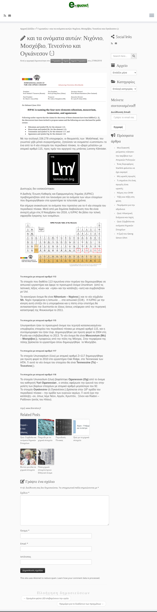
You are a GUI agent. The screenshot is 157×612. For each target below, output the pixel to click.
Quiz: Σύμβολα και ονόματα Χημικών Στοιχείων (28, 440)
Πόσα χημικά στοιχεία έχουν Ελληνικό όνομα (45, 470)
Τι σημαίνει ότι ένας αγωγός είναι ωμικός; (126, 184)
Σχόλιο (24, 492)
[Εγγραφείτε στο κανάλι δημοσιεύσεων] (6, 15)
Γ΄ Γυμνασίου (42, 28)
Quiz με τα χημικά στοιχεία (81, 439)
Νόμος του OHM (125, 192)
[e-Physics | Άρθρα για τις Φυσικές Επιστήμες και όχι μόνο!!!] (78, 5)
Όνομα (24, 530)
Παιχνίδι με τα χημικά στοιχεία (45, 439)
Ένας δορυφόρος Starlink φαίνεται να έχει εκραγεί (125, 168)
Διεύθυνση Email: (121, 112)
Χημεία (66, 61)
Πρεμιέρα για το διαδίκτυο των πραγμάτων (81, 603)
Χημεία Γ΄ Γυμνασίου (78, 61)
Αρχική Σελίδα (27, 28)
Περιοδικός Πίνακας (61, 439)
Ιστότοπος (25, 556)
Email (24, 543)
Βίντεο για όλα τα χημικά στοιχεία (28, 468)
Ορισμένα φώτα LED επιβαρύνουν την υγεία (46, 598)
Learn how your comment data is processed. (78, 578)
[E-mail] (10, 15)
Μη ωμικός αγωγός (126, 176)
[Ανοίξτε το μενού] (151, 15)
